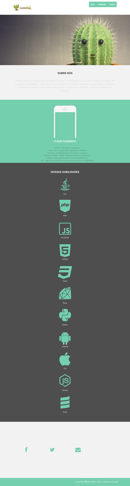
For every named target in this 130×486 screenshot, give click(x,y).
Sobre (93, 4)
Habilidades (102, 4)
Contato (112, 4)
